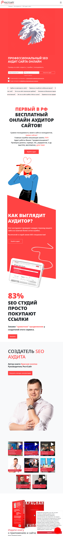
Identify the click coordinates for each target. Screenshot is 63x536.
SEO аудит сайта (27, 6)
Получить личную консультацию (20, 373)
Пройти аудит (31, 152)
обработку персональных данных (29, 81)
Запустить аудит (47, 72)
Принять (49, 532)
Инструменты (17, 6)
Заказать (13, 336)
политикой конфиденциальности (35, 78)
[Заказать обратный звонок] (57, 529)
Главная (10, 6)
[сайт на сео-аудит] (15, 72)
